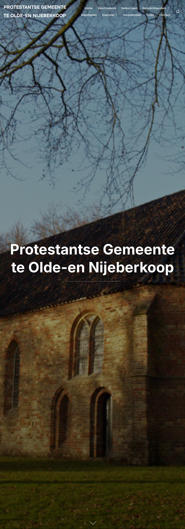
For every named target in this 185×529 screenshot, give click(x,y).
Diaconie (110, 15)
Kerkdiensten (132, 15)
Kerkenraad (129, 8)
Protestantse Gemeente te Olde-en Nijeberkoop (35, 11)
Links (150, 15)
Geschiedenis (107, 8)
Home (88, 8)
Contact (164, 15)
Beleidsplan (89, 15)
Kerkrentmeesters (156, 8)
